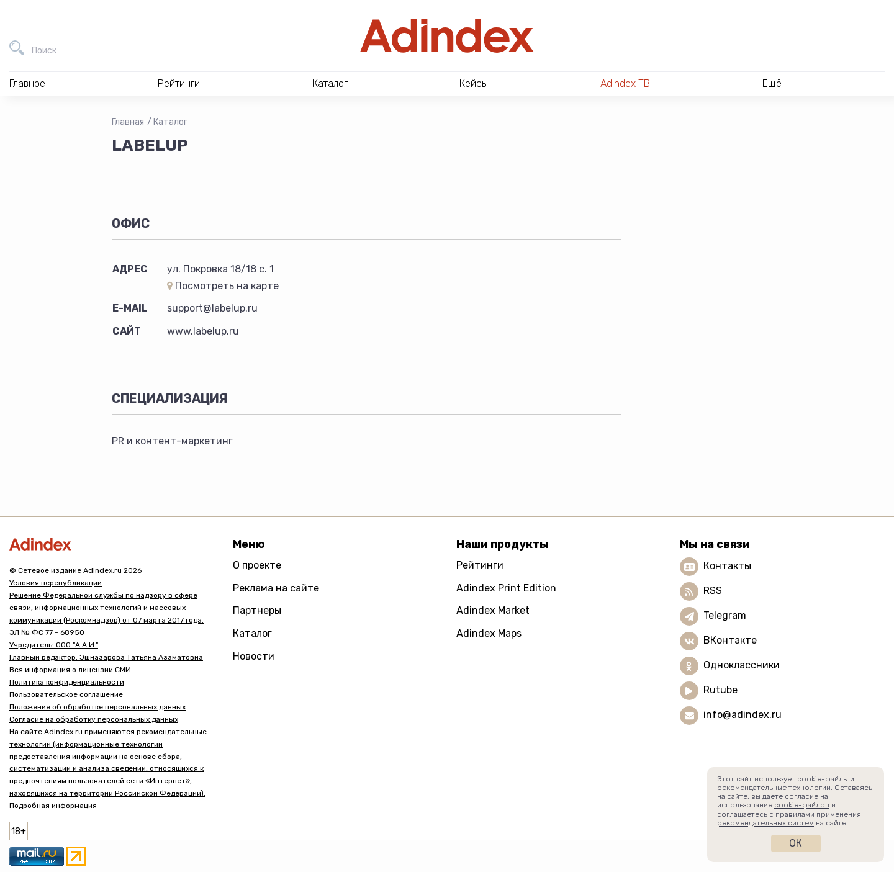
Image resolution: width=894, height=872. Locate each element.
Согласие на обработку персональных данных (93, 719)
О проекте (257, 565)
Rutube (720, 690)
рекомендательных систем (765, 823)
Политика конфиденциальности (66, 682)
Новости (253, 656)
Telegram (724, 615)
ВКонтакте (730, 640)
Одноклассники (741, 665)
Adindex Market (493, 610)
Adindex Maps (489, 633)
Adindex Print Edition (506, 588)
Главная (128, 122)
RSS (712, 590)
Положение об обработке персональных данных (97, 707)
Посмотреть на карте (223, 286)
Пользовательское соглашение (66, 694)
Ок (795, 843)
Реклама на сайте (276, 588)
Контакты (727, 566)
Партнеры (257, 610)
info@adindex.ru (742, 715)
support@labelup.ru (212, 308)
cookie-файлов (801, 805)
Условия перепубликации (55, 582)
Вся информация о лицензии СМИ (70, 669)
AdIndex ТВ (625, 83)
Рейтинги (479, 565)
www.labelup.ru (203, 331)
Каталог (170, 122)
